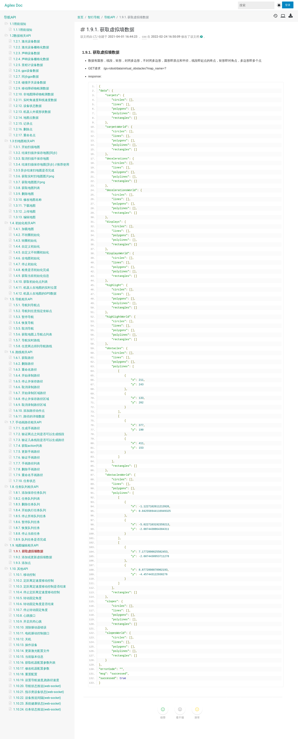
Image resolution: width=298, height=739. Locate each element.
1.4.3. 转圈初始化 (25, 240)
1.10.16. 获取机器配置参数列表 (34, 662)
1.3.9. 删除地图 (23, 194)
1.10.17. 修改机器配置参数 (31, 668)
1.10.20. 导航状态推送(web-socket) (37, 686)
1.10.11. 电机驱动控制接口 (31, 633)
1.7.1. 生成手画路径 (26, 428)
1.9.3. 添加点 (22, 563)
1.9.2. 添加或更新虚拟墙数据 (32, 557)
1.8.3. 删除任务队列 (26, 504)
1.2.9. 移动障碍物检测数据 (31, 88)
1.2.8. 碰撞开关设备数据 (29, 82)
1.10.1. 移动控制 (24, 575)
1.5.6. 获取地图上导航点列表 (32, 334)
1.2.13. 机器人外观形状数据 (32, 112)
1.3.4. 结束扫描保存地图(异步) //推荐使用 (41, 164)
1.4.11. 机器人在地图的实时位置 (35, 287)
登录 (287, 4)
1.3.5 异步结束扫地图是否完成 (33, 170)
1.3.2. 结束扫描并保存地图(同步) (35, 153)
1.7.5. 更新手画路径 (26, 451)
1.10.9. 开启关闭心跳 (27, 621)
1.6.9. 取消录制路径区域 (29, 405)
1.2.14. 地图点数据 (26, 117)
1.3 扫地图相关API (22, 141)
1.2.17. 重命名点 (24, 135)
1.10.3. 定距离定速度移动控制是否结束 (39, 586)
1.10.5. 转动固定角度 (27, 598)
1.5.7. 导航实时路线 (26, 340)
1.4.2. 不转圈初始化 (26, 235)
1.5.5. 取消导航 (23, 328)
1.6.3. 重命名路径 (25, 369)
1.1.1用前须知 (22, 30)
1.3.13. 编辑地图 (24, 217)
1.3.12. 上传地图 (24, 211)
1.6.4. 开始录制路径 (26, 375)
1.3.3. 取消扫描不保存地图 (31, 158)
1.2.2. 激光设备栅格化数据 (31, 47)
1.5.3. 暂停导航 (23, 317)
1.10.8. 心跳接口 (24, 615)
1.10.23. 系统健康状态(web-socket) (37, 703)
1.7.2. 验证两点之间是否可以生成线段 (38, 434)
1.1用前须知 (18, 24)
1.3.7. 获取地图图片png (29, 182)
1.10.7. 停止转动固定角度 (30, 610)
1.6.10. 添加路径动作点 (29, 411)
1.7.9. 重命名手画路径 (28, 475)
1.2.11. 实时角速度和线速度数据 (35, 100)
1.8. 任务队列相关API (24, 487)
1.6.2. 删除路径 (23, 364)
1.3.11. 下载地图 (24, 205)
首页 (80, 17)
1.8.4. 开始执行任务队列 (29, 510)
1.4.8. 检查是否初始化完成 (31, 270)
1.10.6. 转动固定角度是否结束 (33, 604)
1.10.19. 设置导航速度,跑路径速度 (36, 680)
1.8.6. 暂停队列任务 (26, 522)
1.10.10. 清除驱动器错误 (29, 627)
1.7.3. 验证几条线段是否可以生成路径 (38, 440)
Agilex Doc (14, 5)
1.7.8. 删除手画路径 (26, 469)
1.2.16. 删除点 (22, 129)
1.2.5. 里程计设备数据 (28, 65)
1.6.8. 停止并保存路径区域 (31, 399)
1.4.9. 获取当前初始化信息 (31, 276)
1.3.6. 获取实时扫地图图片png (33, 176)
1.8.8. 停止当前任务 (26, 533)
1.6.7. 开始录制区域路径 (29, 393)
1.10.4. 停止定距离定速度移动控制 (36, 592)
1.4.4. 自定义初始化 (26, 246)
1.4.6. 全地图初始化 (26, 258)
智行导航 (94, 17)
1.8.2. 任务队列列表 (26, 498)
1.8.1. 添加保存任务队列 (29, 493)
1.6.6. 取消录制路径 (26, 387)
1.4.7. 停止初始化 (25, 264)
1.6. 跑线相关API (21, 352)
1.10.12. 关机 (22, 639)
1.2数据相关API (20, 35)
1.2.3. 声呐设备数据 (26, 53)
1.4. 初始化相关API (22, 223)
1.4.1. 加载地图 (23, 229)
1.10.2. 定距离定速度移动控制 (33, 580)
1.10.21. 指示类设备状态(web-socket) (38, 692)
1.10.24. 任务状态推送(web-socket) (37, 709)
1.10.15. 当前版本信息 (28, 657)
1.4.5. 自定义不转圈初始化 (31, 252)
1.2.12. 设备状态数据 (27, 106)
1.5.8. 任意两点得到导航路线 (32, 346)
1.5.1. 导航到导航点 (26, 305)
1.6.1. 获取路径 (23, 358)
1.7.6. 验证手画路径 (26, 457)
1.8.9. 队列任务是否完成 (29, 539)
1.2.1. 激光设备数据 (26, 41)
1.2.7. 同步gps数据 (26, 76)
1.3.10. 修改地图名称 (27, 199)
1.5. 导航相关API (21, 299)
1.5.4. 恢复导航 (23, 323)
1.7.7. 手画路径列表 (26, 463)
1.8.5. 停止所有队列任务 (29, 516)
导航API (10, 17)
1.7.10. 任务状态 (24, 481)
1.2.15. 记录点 (22, 123)
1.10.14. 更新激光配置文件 (31, 651)
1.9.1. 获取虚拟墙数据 (28, 551)
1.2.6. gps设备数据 (26, 70)
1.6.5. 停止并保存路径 (28, 381)
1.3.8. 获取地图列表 (26, 188)
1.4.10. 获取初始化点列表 (30, 281)
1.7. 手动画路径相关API (25, 422)
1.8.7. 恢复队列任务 (26, 528)
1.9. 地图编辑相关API (24, 545)
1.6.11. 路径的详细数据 (29, 416)
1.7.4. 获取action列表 (27, 446)
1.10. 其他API (19, 569)
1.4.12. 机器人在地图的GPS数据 (34, 293)
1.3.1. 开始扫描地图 (26, 147)
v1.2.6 (166, 732)
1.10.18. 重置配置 (25, 674)
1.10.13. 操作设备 (25, 645)
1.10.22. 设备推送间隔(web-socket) (37, 698)
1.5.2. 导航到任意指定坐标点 (32, 311)
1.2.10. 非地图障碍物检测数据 (33, 94)
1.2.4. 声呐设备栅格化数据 (31, 59)
